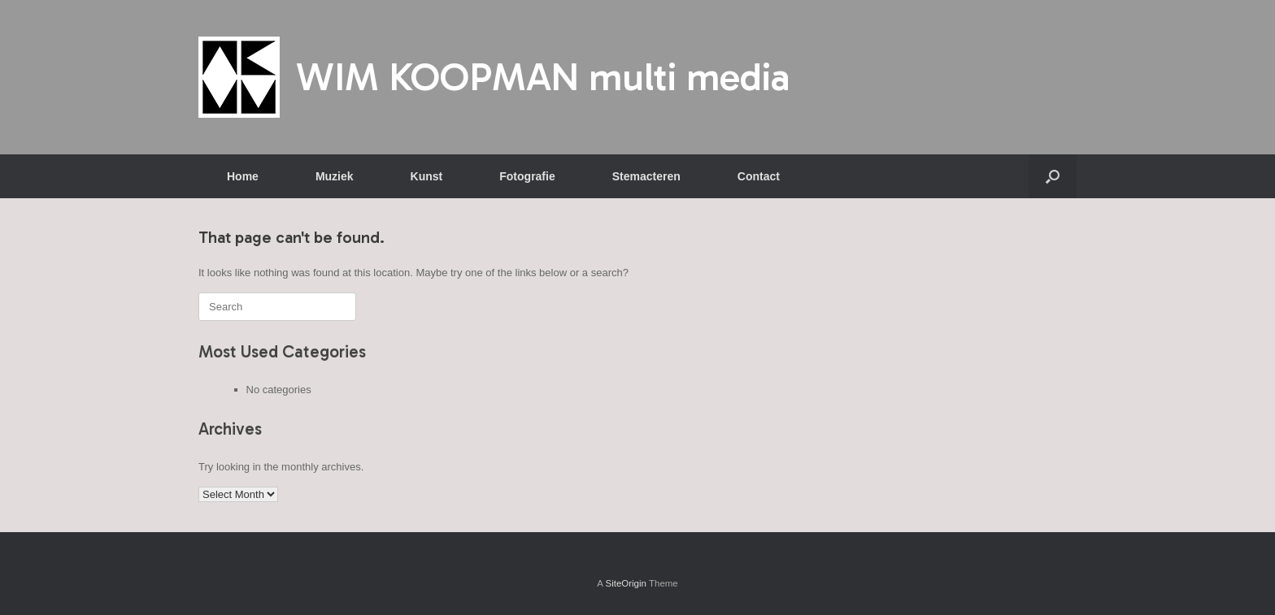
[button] (1053, 176)
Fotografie (527, 176)
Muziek (334, 176)
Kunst (427, 176)
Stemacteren (646, 176)
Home (243, 176)
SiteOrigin (625, 583)
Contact (759, 176)
